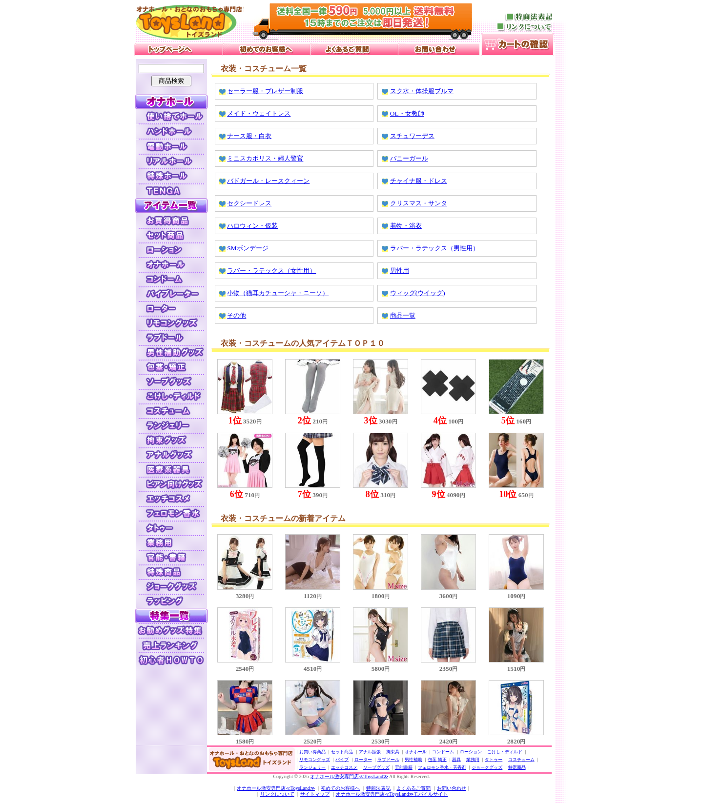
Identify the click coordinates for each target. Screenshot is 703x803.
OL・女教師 (407, 113)
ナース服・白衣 (249, 136)
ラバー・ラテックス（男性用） (434, 248)
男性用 (399, 270)
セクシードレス (249, 203)
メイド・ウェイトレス (258, 113)
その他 (236, 315)
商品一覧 (402, 315)
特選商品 (517, 767)
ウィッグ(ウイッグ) (417, 293)
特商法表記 (378, 788)
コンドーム (443, 751)
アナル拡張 (370, 751)
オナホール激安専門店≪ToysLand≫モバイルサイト (392, 794)
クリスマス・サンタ (418, 203)
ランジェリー (312, 767)
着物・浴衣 (406, 225)
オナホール (416, 751)
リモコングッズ (314, 759)
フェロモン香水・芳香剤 (442, 767)
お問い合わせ (451, 788)
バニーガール (409, 158)
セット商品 (342, 751)
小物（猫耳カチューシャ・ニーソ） (278, 293)
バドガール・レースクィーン (268, 180)
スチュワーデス (412, 136)
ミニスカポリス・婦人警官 (265, 158)
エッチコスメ (344, 767)
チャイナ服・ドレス (418, 180)
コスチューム (521, 759)
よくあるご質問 (413, 788)
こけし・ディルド (504, 751)
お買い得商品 (312, 751)
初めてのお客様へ (340, 788)
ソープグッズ (376, 767)
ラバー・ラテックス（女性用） (271, 270)
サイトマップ (315, 794)
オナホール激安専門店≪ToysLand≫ (349, 776)
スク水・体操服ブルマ (422, 91)
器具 (456, 759)
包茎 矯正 (437, 759)
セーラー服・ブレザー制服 (265, 91)
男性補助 (413, 759)
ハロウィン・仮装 (252, 225)
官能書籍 (404, 767)
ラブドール (388, 759)
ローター (363, 759)
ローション (471, 751)
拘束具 (392, 751)
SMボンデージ (247, 248)
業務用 (472, 759)
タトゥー (493, 759)
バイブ (342, 759)
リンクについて (277, 794)
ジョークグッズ (487, 767)
